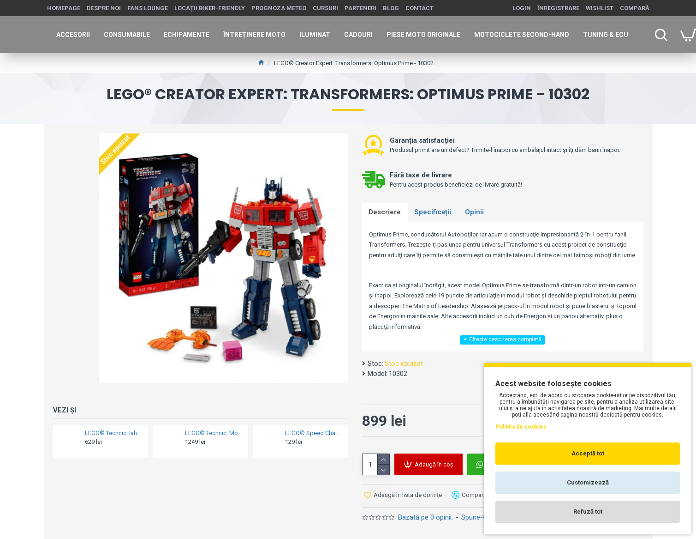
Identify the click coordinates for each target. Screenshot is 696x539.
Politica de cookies (521, 427)
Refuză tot (587, 511)
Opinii (475, 212)
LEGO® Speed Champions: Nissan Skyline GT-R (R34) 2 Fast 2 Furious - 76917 (314, 433)
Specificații (433, 212)
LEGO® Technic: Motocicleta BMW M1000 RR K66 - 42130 (214, 433)
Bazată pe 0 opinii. (425, 518)
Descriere (385, 212)
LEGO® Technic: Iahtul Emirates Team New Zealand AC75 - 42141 (114, 433)
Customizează (588, 482)
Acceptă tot (587, 453)
